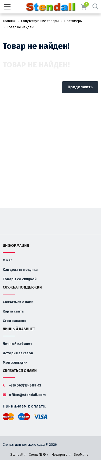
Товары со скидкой (20, 279)
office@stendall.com (24, 395)
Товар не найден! (20, 27)
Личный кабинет (17, 344)
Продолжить (80, 87)
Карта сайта (13, 311)
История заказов (18, 353)
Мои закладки (15, 362)
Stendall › (17, 454)
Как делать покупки (20, 270)
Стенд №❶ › (38, 454)
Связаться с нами (18, 302)
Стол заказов (14, 321)
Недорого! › (60, 454)
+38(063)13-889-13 (22, 385)
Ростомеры (73, 21)
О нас (7, 260)
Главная (9, 21)
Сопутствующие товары (40, 21)
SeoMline (81, 454)
